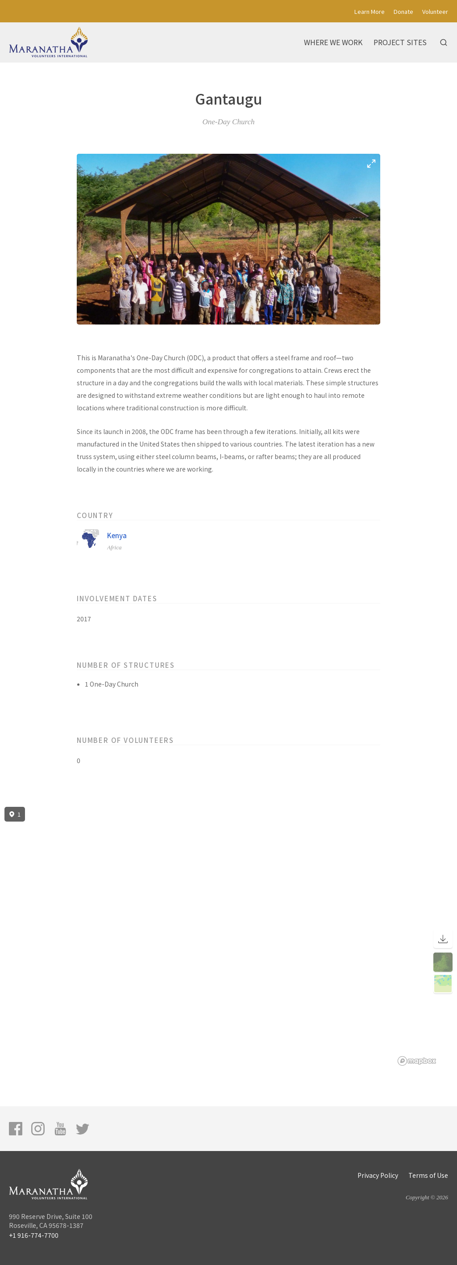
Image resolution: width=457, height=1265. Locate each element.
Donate (403, 11)
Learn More (369, 11)
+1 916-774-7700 (33, 1235)
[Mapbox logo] (416, 1061)
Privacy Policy (377, 1175)
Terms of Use (428, 1175)
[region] (228, 936)
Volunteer (435, 11)
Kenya (117, 535)
